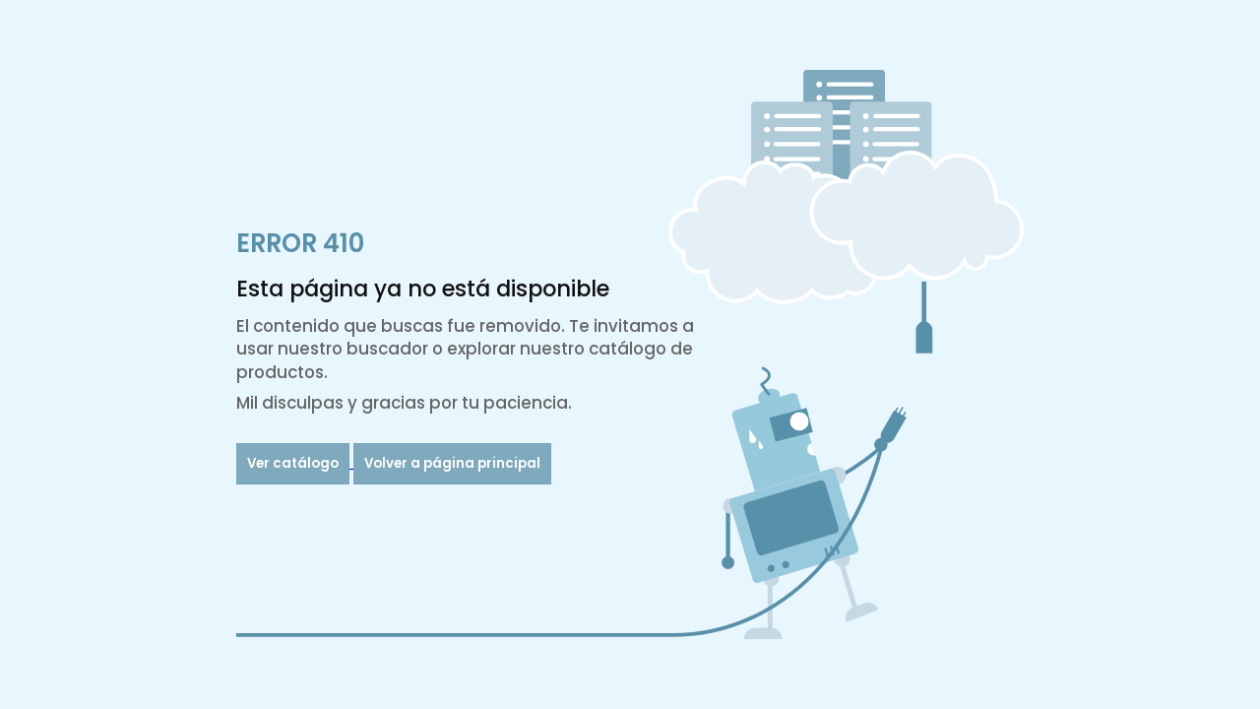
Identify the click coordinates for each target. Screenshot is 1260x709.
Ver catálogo (293, 463)
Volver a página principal (452, 463)
